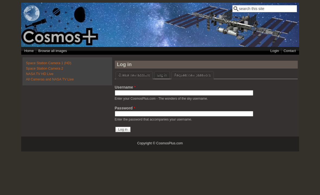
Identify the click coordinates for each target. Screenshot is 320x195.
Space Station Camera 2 (44, 68)
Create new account (134, 75)
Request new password (192, 75)
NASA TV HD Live (39, 74)
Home (29, 51)
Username (125, 87)
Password (125, 108)
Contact (290, 51)
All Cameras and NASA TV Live (50, 79)
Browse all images (52, 51)
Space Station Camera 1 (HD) (48, 63)
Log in (163, 74)
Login (274, 51)
